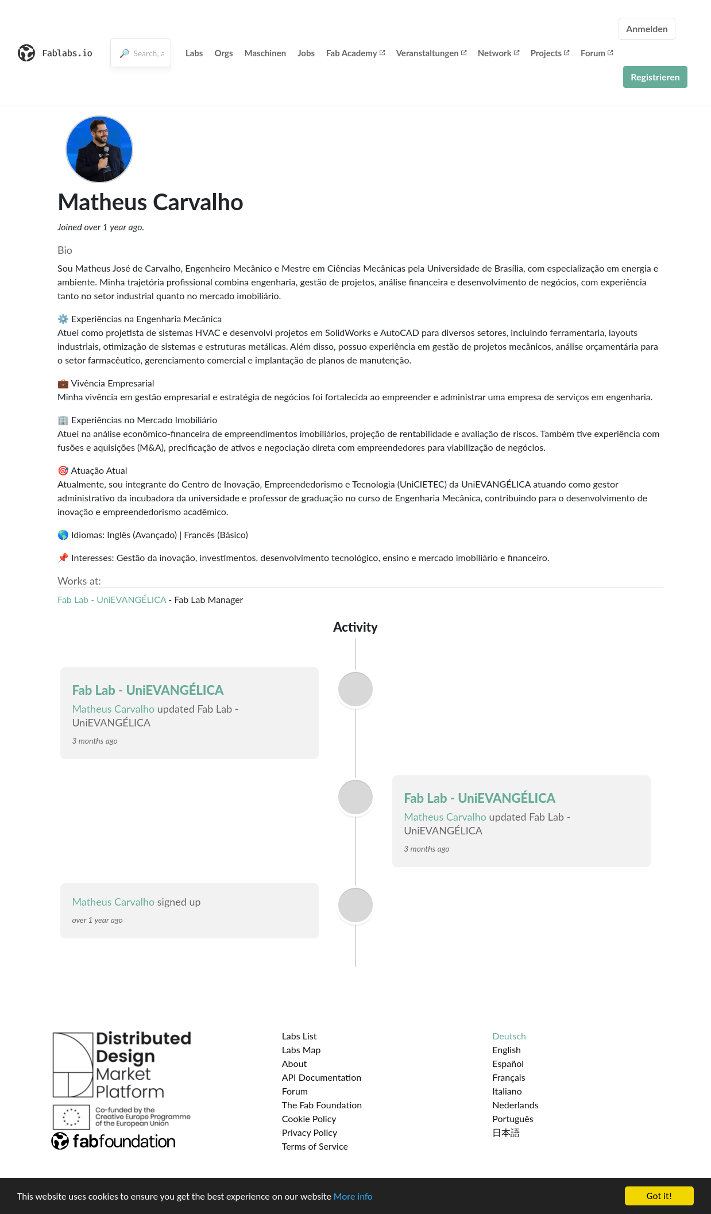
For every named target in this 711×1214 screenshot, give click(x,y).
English (506, 1049)
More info (353, 1197)
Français (508, 1077)
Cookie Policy (309, 1118)
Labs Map (301, 1049)
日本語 (506, 1132)
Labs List (299, 1035)
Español (508, 1063)
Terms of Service (315, 1145)
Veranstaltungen (431, 53)
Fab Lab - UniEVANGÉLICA (111, 599)
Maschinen (266, 53)
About (294, 1063)
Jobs (306, 53)
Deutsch (509, 1035)
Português (512, 1118)
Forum (597, 53)
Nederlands (515, 1104)
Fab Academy (355, 53)
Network (498, 53)
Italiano (507, 1090)
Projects (550, 53)
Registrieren (655, 76)
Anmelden (647, 28)
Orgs (223, 53)
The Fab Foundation (322, 1104)
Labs (194, 53)
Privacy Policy (310, 1132)
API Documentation (322, 1077)
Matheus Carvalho (113, 708)
